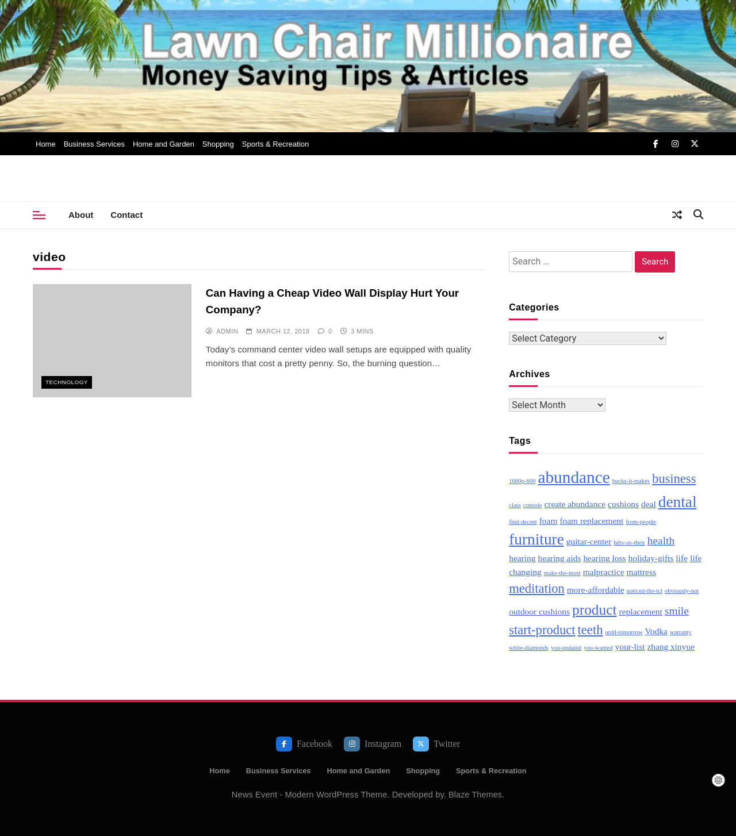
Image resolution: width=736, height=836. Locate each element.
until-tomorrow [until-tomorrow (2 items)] (623, 632)
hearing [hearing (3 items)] (522, 558)
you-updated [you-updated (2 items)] (566, 648)
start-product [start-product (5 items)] (542, 630)
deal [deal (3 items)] (648, 504)
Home (46, 144)
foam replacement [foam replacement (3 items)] (591, 521)
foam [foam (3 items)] (548, 521)
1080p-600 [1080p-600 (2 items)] (522, 481)
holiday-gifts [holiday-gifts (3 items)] (651, 558)
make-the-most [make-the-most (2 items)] (562, 573)
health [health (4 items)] (660, 541)
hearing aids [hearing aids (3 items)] (559, 558)
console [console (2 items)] (532, 505)
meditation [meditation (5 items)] (537, 588)
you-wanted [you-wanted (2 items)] (598, 648)
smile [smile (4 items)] (677, 611)
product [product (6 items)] (594, 609)
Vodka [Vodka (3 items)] (656, 631)
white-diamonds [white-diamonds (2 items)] (529, 648)
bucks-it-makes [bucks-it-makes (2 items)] (631, 481)
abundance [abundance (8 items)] (574, 477)
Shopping (218, 144)
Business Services (94, 144)
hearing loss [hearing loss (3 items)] (604, 558)
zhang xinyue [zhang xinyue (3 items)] (671, 646)
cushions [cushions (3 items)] (623, 504)
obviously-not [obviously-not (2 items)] (682, 591)
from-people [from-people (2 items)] (641, 522)
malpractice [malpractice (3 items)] (603, 572)
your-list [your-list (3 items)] (630, 646)
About (80, 215)
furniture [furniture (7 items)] (536, 539)
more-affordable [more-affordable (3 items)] (595, 590)
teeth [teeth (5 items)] (590, 630)
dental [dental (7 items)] (677, 502)
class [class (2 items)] (515, 505)
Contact (126, 215)
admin (227, 331)
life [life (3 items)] (682, 558)
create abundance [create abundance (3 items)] (574, 504)
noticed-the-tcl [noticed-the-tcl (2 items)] (644, 591)
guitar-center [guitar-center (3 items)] (588, 541)
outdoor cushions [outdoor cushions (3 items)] (539, 611)
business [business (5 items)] (674, 478)
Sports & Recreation (275, 144)
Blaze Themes (475, 794)
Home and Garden (163, 144)
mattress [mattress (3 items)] (641, 572)
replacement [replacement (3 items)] (640, 611)
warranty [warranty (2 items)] (681, 632)
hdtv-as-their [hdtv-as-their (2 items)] (629, 542)
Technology (66, 382)
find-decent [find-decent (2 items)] (523, 522)
